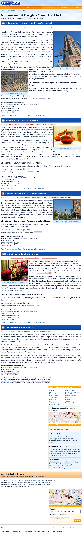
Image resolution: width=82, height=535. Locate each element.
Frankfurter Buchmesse (72, 392)
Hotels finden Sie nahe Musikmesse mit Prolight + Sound (28, 480)
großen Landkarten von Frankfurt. (64, 451)
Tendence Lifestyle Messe (19, 197)
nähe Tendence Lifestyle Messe (61, 197)
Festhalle (68, 399)
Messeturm (68, 397)
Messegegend (69, 403)
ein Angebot (59, 437)
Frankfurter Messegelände (43, 130)
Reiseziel (53, 509)
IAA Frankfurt (69, 394)
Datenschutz (67, 528)
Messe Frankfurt (28, 115)
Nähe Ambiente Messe (48, 124)
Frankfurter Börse (7, 115)
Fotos (77, 7)
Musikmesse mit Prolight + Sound (20, 27)
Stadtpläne (65, 7)
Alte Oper (18, 115)
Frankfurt (3, 10)
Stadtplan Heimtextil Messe (32, 258)
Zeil (76, 462)
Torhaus (67, 401)
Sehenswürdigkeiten (26, 8)
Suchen (77, 520)
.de (4, 5)
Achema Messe (16, 331)
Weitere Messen (70, 396)
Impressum (77, 528)
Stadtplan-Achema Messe (30, 331)
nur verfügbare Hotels (58, 518)
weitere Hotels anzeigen (57, 428)
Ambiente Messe (14, 124)
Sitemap (4, 528)
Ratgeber (49, 7)
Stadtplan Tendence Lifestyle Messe (40, 197)
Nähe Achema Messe (46, 331)
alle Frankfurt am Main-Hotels (59, 430)
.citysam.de (13, 5)
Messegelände (12, 10)
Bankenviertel (40, 115)
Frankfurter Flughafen (55, 464)
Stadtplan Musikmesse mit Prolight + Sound (46, 27)
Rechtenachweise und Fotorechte (49, 528)
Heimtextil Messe (17, 258)
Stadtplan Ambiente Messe (31, 124)
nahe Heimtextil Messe (49, 258)
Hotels (5, 7)
